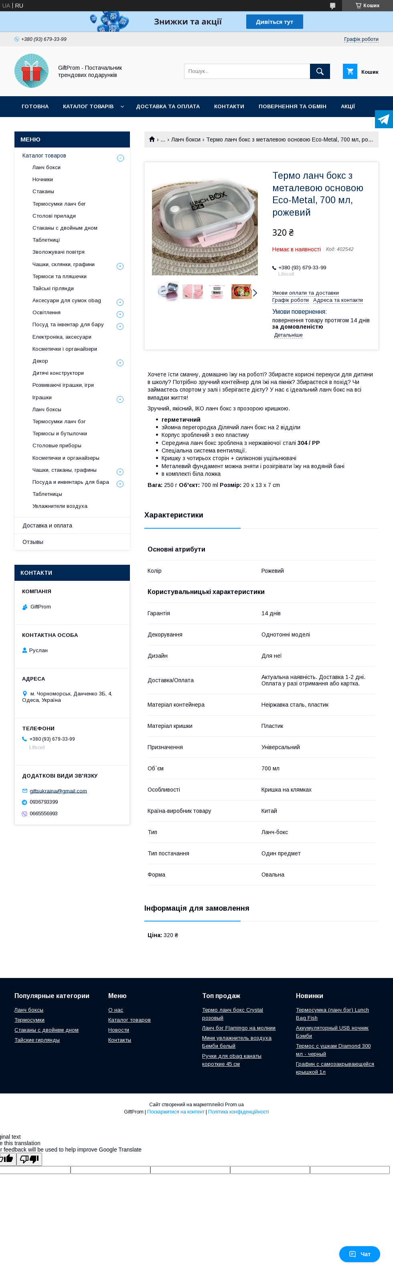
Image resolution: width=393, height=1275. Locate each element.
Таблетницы (47, 494)
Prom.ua (234, 1104)
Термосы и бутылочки (59, 433)
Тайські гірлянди (53, 288)
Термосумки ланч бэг (59, 421)
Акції (348, 106)
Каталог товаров (44, 155)
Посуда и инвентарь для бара (70, 482)
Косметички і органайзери (64, 349)
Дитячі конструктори (58, 373)
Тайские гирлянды (37, 1040)
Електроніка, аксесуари (61, 337)
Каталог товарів (88, 106)
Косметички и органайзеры (65, 458)
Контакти (229, 106)
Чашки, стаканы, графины (64, 470)
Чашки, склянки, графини (63, 264)
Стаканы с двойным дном (64, 228)
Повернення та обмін (292, 106)
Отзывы (32, 542)
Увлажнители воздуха (59, 506)
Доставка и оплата (47, 525)
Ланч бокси (186, 139)
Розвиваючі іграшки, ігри (63, 385)
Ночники (42, 179)
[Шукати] (320, 71)
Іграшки (42, 397)
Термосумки (29, 1020)
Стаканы (43, 191)
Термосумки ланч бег (59, 204)
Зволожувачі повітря (58, 252)
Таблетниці (46, 240)
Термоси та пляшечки (59, 276)
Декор (40, 361)
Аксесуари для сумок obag (66, 300)
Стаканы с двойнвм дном (46, 1030)
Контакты (119, 1040)
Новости (118, 1030)
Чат (360, 1254)
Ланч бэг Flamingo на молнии (239, 1028)
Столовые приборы (56, 446)
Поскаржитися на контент (176, 1112)
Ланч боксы (46, 409)
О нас (115, 1010)
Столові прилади (54, 216)
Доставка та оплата (168, 106)
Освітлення (46, 312)
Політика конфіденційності (238, 1112)
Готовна (35, 106)
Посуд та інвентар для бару (68, 324)
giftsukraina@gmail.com (58, 791)
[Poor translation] (29, 1159)
